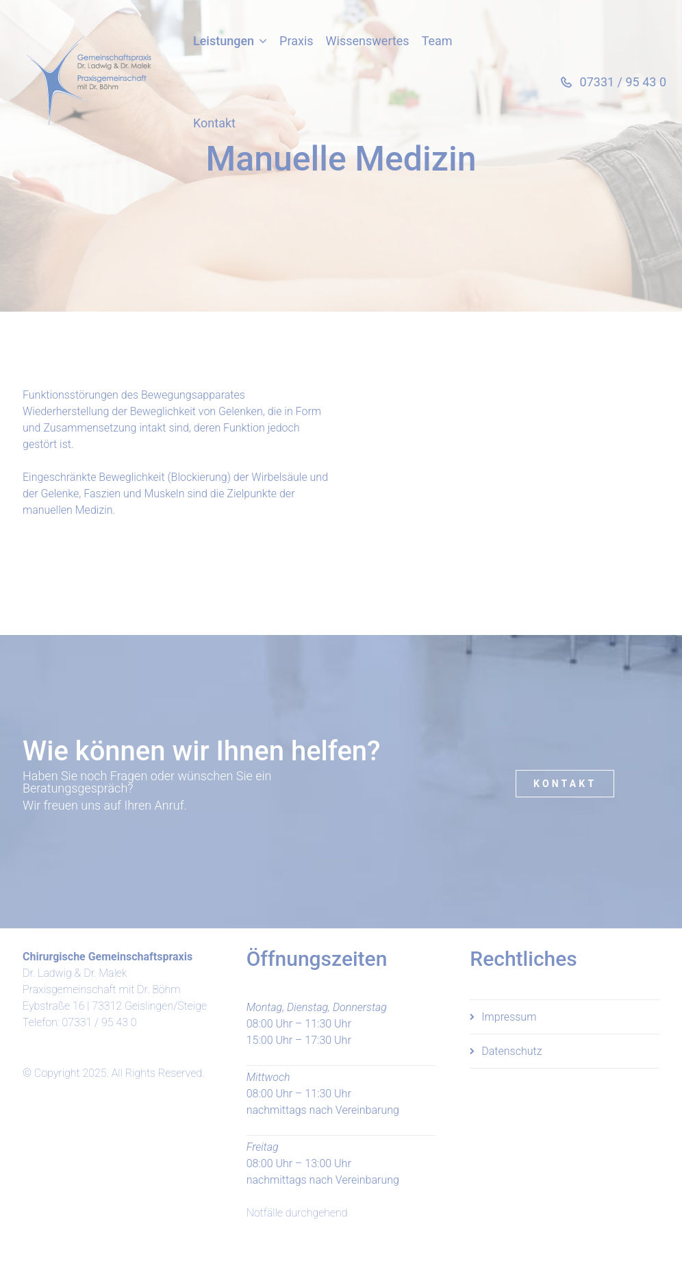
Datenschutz (511, 1051)
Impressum (508, 1016)
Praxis (296, 41)
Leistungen (223, 41)
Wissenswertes (367, 41)
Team (437, 41)
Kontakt (214, 123)
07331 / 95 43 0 (99, 1022)
